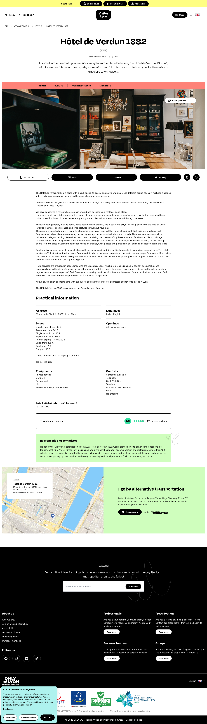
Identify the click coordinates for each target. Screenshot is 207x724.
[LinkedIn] (26, 658)
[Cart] (191, 14)
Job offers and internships (15, 624)
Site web (116, 177)
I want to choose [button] (28, 717)
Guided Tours (91, 3)
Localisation (105, 85)
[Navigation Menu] (10, 14)
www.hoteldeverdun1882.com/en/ (27, 492)
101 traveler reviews (157, 421)
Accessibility (8, 628)
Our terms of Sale (11, 632)
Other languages (10, 636)
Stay (7, 26)
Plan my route (130, 512)
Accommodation (21, 26)
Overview (59, 85)
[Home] (104, 15)
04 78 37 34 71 (28, 177)
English (197, 681)
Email (72, 177)
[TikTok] (37, 658)
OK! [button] (47, 717)
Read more (111, 632)
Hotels (38, 26)
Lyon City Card (115, 3)
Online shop (66, 4)
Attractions (138, 3)
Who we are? (8, 619)
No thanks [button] (10, 717)
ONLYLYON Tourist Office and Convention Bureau (98, 719)
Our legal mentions (11, 641)
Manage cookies (134, 719)
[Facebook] (6, 658)
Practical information (81, 85)
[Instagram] (16, 658)
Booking (160, 177)
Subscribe (133, 586)
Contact (42, 85)
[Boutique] (179, 15)
